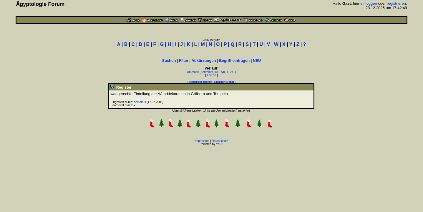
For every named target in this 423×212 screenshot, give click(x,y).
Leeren (211, 75)
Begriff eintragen (234, 60)
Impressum (202, 141)
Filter (183, 60)
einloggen (368, 3)
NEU (257, 60)
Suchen (169, 60)
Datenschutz (220, 141)
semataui (140, 102)
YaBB (219, 144)
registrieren (396, 3)
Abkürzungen (203, 60)
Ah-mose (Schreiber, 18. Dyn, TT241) (211, 72)
